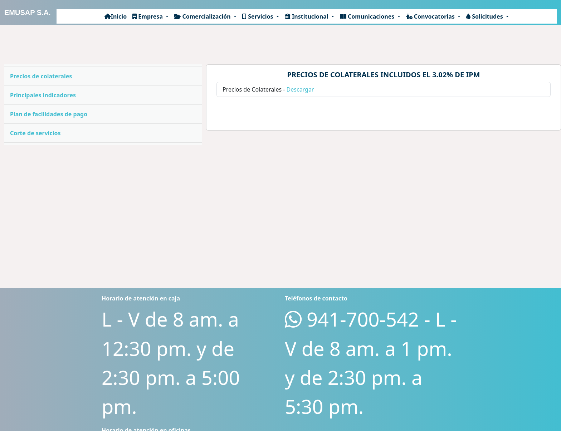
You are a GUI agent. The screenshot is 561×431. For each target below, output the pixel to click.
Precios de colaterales (41, 76)
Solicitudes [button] (485, 16)
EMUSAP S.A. (27, 12)
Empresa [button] (148, 16)
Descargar (300, 89)
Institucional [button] (307, 16)
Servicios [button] (258, 16)
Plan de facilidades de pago (48, 114)
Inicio (115, 16)
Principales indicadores (43, 95)
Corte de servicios (35, 133)
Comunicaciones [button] (368, 16)
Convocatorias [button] (431, 16)
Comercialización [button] (203, 16)
